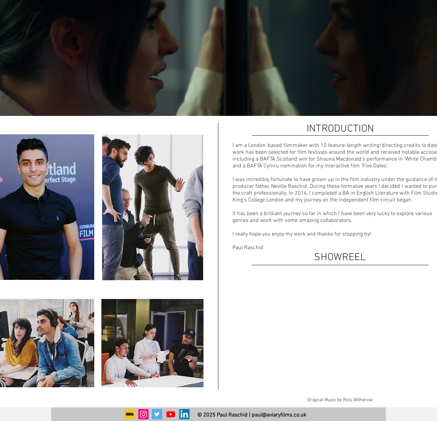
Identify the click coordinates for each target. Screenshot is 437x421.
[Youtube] (171, 414)
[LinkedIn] (184, 414)
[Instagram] (143, 414)
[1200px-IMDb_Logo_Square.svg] (130, 414)
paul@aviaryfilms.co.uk (279, 415)
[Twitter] (157, 414)
